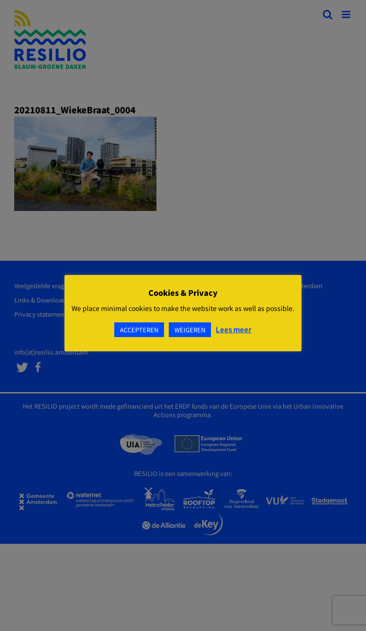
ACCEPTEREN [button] (139, 329)
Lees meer (234, 329)
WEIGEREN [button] (189, 329)
